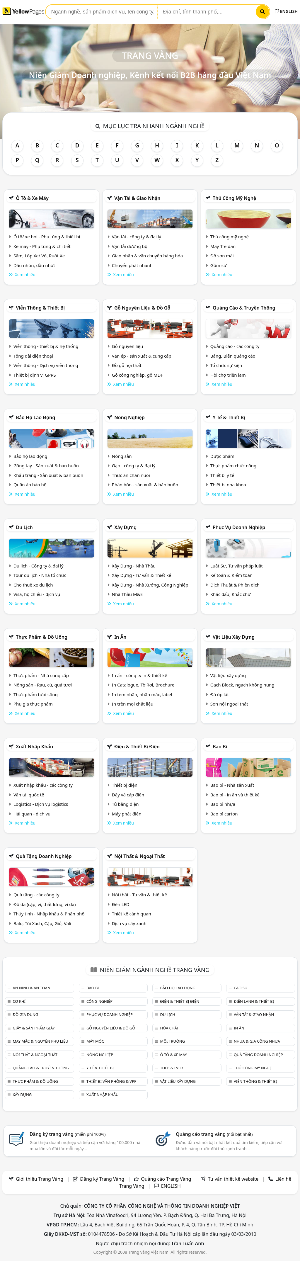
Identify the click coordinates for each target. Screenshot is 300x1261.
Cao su (240, 987)
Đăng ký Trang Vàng (102, 1179)
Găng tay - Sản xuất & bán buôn (46, 465)
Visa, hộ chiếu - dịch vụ (36, 594)
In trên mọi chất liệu (133, 704)
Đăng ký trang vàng (68, 1134)
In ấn (120, 637)
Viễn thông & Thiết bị (40, 308)
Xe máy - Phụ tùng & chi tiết (42, 246)
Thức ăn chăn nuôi (131, 475)
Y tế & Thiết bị (229, 417)
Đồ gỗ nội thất (127, 365)
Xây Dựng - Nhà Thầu (134, 566)
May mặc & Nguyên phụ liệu (40, 1041)
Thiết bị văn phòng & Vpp (111, 1081)
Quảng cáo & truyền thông (244, 308)
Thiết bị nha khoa (228, 484)
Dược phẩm (222, 456)
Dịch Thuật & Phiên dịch (235, 585)
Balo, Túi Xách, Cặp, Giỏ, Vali (42, 923)
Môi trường (172, 1041)
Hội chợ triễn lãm (228, 375)
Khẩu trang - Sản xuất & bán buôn (48, 475)
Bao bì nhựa (222, 804)
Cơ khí (19, 1001)
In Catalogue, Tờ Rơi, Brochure (143, 685)
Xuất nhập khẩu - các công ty (43, 785)
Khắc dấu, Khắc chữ (230, 594)
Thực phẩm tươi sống (35, 694)
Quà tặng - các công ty (36, 895)
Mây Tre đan (223, 246)
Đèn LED (120, 904)
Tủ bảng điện (125, 804)
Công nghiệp (99, 1001)
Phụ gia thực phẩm (33, 704)
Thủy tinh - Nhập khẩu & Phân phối (49, 914)
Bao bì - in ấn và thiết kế (235, 795)
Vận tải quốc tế (28, 795)
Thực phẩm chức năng (233, 465)
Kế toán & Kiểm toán (231, 575)
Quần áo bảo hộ (30, 484)
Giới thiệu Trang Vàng (39, 1179)
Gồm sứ (218, 265)
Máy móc (95, 1041)
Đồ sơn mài (222, 256)
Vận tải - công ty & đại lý (136, 236)
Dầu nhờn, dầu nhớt (34, 265)
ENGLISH (286, 11)
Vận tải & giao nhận (137, 198)
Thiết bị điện (124, 785)
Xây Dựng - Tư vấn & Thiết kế (141, 575)
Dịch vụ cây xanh (129, 923)
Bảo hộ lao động (35, 417)
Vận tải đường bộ (129, 246)
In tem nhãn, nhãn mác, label (142, 694)
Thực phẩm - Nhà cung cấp (41, 675)
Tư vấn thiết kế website (234, 1179)
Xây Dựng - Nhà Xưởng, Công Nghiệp (150, 585)
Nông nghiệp (129, 417)
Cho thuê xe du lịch (33, 585)
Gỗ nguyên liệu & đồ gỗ (142, 308)
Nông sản (122, 456)
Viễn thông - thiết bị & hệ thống (45, 346)
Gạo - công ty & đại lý (134, 465)
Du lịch (24, 527)
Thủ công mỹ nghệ (234, 198)
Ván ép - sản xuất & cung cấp (141, 356)
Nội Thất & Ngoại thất (139, 856)
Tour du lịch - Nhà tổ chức (39, 575)
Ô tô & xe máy (32, 198)
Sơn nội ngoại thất (229, 704)
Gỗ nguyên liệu (127, 346)
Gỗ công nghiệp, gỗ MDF (137, 375)
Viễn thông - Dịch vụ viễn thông (45, 365)
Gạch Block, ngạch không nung (242, 685)
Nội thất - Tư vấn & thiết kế (139, 895)
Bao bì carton (224, 814)
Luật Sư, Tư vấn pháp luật (236, 566)
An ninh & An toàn (31, 987)
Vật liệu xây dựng (234, 637)
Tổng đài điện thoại (33, 356)
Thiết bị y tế (222, 475)
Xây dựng (125, 527)
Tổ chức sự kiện (226, 365)
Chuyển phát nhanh (132, 265)
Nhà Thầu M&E (127, 594)
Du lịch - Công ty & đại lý (38, 566)
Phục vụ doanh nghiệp (239, 527)
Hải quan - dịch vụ (31, 814)
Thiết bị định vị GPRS (34, 375)
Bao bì (220, 746)
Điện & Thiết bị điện (137, 746)
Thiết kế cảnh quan (131, 914)
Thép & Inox (171, 1067)
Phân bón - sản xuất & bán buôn (145, 484)
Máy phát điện (127, 814)
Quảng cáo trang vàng (214, 1134)
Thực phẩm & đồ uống (41, 637)
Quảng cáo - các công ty (235, 346)
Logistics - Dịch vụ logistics (40, 804)
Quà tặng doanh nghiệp (43, 856)
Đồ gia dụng (25, 1014)
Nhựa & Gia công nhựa (257, 1041)
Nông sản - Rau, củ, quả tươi (42, 685)
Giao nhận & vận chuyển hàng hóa (147, 256)
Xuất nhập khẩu (34, 746)
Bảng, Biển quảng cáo (232, 356)
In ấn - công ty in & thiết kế (139, 675)
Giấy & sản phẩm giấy (33, 1028)
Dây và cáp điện (128, 795)
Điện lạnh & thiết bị (254, 1001)
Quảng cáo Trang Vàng (166, 1179)
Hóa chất (169, 1028)
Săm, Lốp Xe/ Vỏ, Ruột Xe (39, 256)
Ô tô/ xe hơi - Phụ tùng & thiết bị (46, 236)
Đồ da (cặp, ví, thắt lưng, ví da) (44, 904)
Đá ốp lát (219, 694)
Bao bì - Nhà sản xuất (232, 785)
